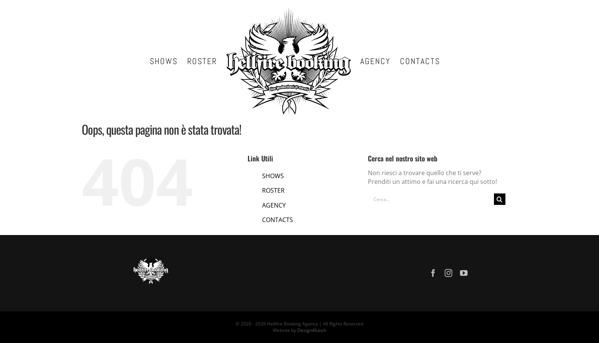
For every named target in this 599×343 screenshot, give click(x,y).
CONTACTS (277, 220)
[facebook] (433, 273)
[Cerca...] (431, 199)
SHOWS (273, 176)
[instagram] (448, 273)
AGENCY (274, 205)
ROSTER (273, 190)
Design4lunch (311, 330)
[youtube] (464, 273)
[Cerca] (499, 199)
